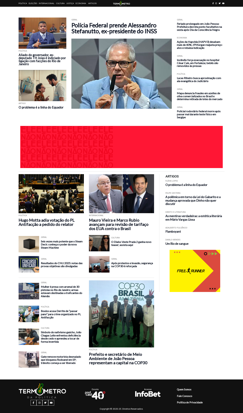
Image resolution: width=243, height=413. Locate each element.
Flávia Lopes (171, 181)
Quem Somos (184, 389)
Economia (81, 3)
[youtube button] (223, 3)
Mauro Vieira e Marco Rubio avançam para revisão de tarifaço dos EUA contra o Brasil (118, 224)
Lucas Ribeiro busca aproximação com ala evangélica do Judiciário (199, 79)
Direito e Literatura (175, 212)
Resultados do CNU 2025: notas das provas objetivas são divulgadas (62, 264)
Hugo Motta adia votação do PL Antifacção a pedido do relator (47, 222)
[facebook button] (213, 3)
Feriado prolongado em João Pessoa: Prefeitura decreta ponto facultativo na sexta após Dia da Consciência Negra (199, 26)
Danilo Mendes (172, 239)
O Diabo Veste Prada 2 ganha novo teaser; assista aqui (131, 243)
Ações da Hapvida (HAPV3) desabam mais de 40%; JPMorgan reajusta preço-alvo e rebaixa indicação (200, 44)
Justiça (70, 3)
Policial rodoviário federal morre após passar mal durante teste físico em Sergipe (199, 114)
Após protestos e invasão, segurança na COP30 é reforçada (132, 264)
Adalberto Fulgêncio (176, 227)
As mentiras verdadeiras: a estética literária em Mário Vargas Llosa (193, 217)
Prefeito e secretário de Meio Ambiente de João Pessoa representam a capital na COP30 (118, 358)
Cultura (60, 3)
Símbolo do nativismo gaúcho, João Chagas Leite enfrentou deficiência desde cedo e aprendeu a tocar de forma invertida (61, 337)
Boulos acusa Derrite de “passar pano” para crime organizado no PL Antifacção (61, 314)
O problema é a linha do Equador (41, 107)
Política (23, 3)
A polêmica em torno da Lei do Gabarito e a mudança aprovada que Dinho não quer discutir (193, 200)
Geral (74, 19)
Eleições (33, 3)
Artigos (92, 3)
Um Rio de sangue (176, 243)
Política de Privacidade (190, 402)
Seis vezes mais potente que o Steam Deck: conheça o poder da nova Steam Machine (62, 244)
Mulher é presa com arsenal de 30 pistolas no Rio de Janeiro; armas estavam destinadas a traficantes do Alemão (61, 291)
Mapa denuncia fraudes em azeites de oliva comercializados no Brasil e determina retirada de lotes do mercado (199, 96)
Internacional (46, 3)
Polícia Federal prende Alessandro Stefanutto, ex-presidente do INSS (114, 28)
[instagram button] (216, 3)
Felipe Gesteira (172, 193)
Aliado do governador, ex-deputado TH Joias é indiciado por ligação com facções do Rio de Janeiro (42, 59)
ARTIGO (22, 103)
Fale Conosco (184, 395)
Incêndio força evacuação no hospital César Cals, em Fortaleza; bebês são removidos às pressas (198, 63)
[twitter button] (220, 3)
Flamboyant (173, 231)
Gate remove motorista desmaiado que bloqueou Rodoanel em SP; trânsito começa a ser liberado (61, 359)
